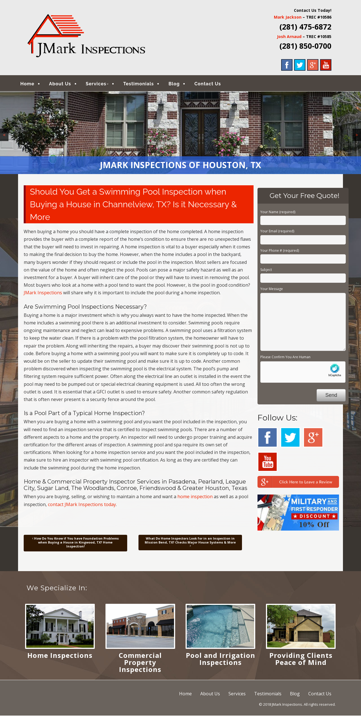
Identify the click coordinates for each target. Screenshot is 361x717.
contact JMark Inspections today (82, 505)
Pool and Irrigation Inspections (220, 660)
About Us (64, 84)
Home (31, 84)
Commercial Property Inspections (140, 663)
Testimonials (142, 84)
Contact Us (211, 84)
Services (100, 84)
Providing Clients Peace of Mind (301, 660)
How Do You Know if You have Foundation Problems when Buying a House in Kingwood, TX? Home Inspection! (75, 543)
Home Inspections (60, 656)
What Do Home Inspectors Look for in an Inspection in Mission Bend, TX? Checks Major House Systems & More (190, 543)
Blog (178, 84)
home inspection (195, 498)
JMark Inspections (43, 294)
